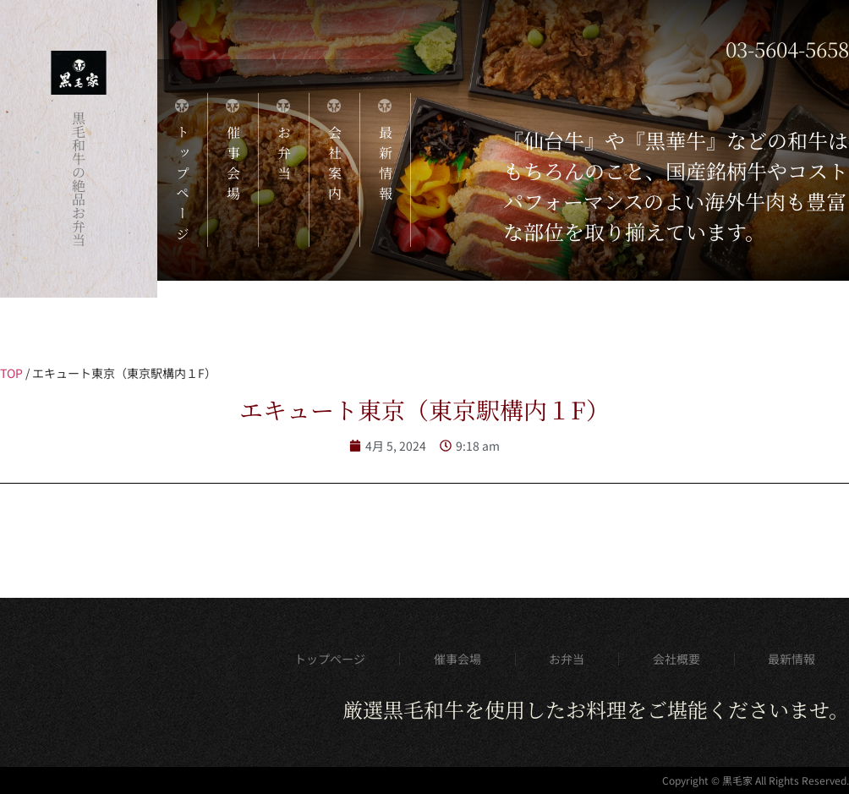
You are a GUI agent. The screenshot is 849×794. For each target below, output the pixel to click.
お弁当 (566, 658)
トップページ (329, 658)
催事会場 (457, 658)
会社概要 (676, 658)
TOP (11, 372)
